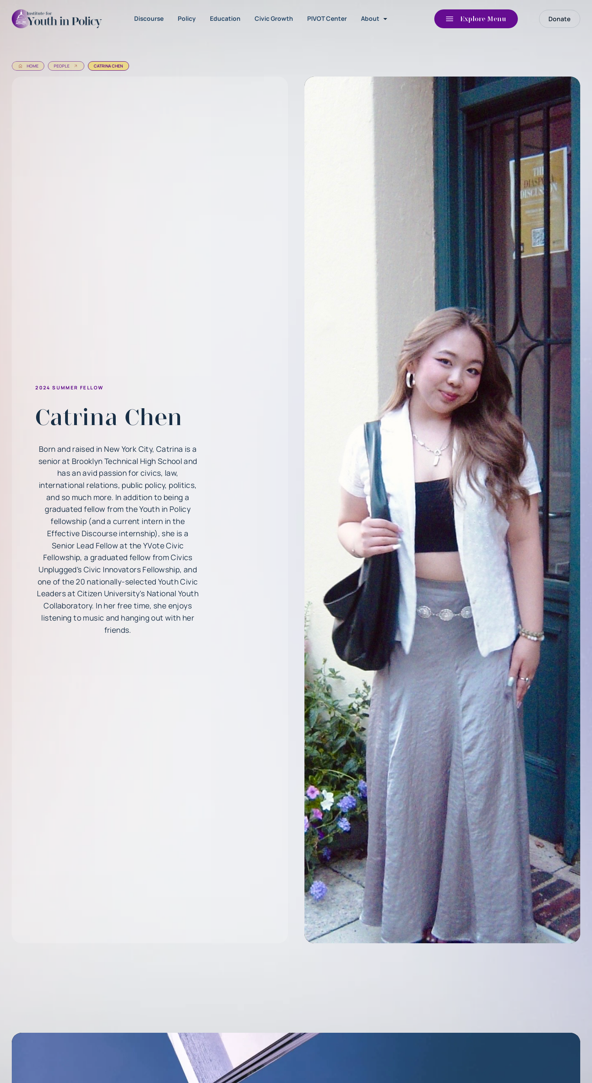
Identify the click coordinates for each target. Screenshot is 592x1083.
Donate (559, 19)
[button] (375, 19)
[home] (59, 18)
